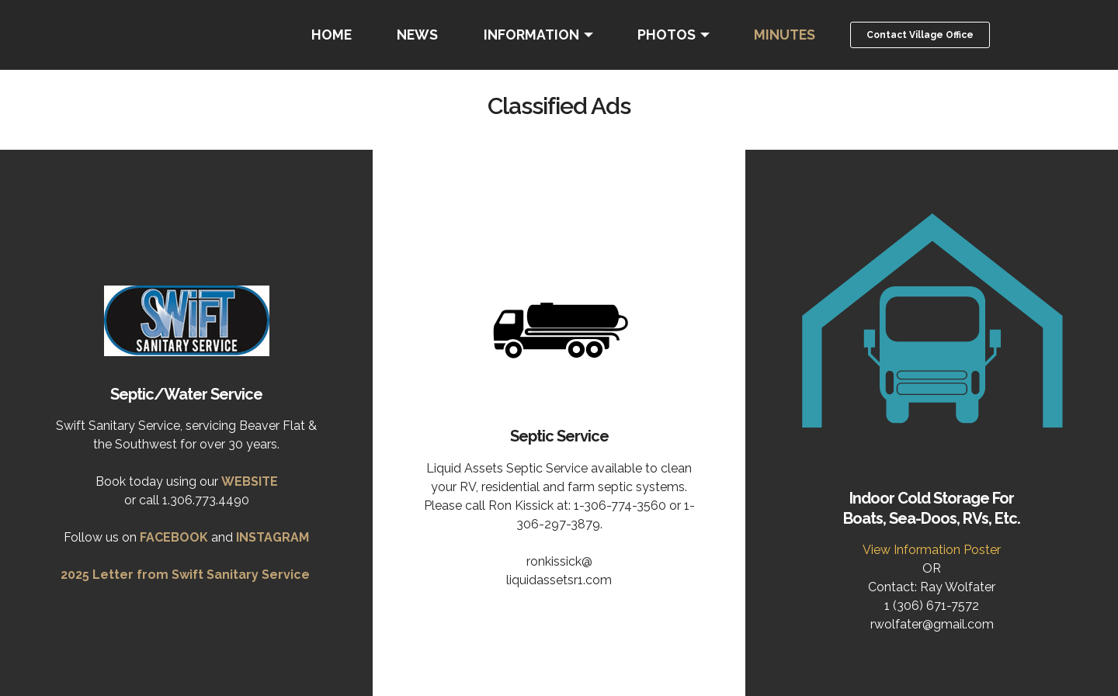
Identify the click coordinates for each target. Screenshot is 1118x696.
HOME (331, 34)
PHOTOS (666, 34)
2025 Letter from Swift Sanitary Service (185, 574)
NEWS (417, 34)
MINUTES (784, 34)
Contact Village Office (920, 34)
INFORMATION (531, 34)
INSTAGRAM (272, 537)
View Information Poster (932, 549)
